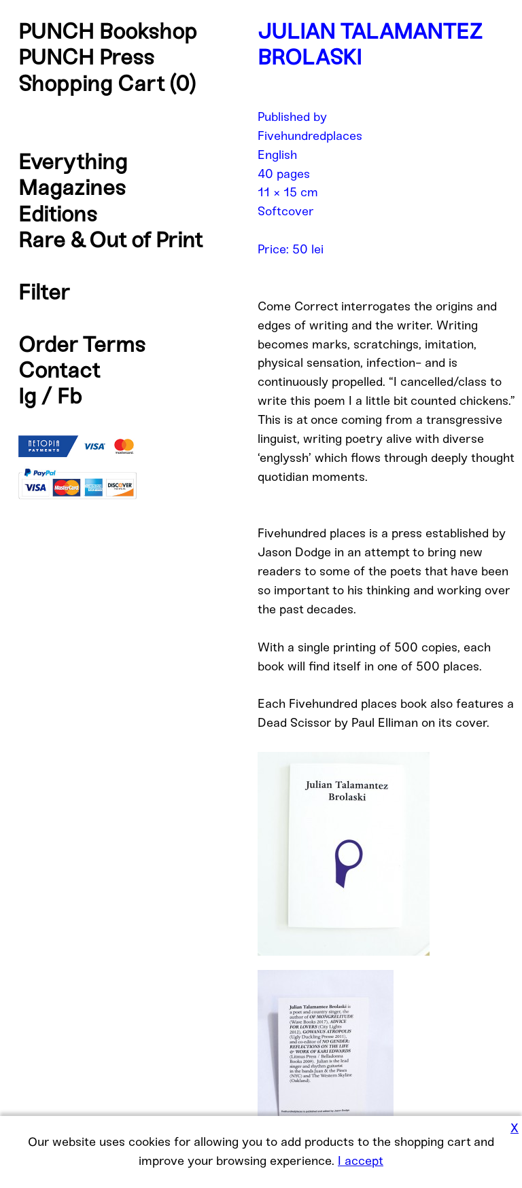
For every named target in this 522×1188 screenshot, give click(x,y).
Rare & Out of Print (110, 240)
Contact (59, 370)
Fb (69, 396)
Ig (27, 396)
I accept (360, 1160)
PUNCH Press (86, 57)
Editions (57, 214)
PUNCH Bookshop (107, 31)
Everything (72, 162)
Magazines (72, 187)
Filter (44, 292)
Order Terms (81, 344)
